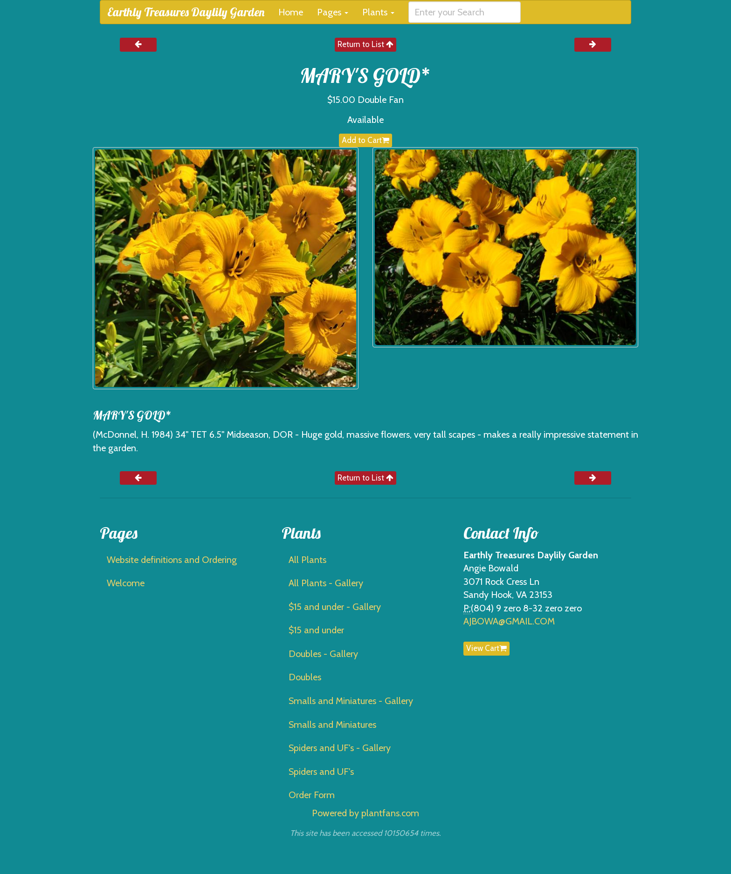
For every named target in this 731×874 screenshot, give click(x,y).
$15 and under (316, 630)
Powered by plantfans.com (365, 813)
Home (290, 12)
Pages (332, 12)
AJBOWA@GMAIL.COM (509, 621)
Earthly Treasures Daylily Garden (185, 12)
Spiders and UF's (321, 771)
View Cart (486, 648)
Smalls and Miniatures (332, 724)
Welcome (126, 583)
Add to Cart (365, 140)
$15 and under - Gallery (335, 606)
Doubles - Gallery (323, 653)
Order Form (312, 794)
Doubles (305, 677)
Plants (378, 12)
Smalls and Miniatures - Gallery (351, 700)
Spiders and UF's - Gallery (340, 747)
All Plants (307, 559)
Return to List (365, 44)
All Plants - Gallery (326, 583)
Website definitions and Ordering (172, 559)
